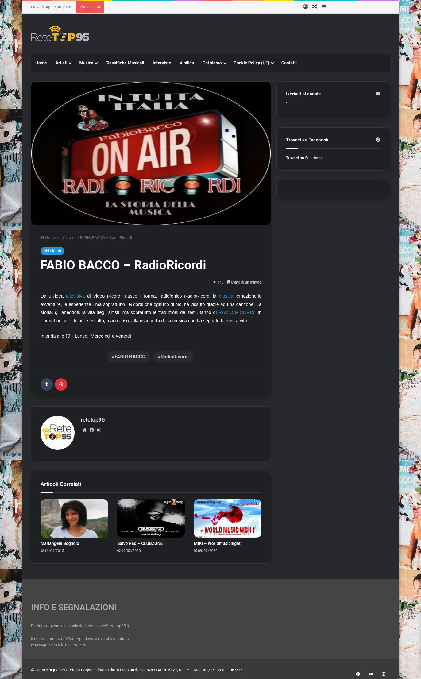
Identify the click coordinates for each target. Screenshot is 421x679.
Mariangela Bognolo (60, 540)
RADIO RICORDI (236, 312)
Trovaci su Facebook (304, 158)
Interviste (162, 62)
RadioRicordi (174, 357)
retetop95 (93, 419)
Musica (86, 62)
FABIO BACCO (129, 357)
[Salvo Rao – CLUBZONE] (151, 516)
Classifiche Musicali (124, 62)
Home (41, 62)
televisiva (75, 296)
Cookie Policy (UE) (251, 62)
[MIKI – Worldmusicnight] (227, 516)
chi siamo (68, 237)
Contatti (289, 62)
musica (226, 296)
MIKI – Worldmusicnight (217, 540)
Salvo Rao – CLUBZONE (140, 540)
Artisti (61, 62)
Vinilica (187, 62)
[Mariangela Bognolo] (74, 516)
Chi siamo (212, 62)
